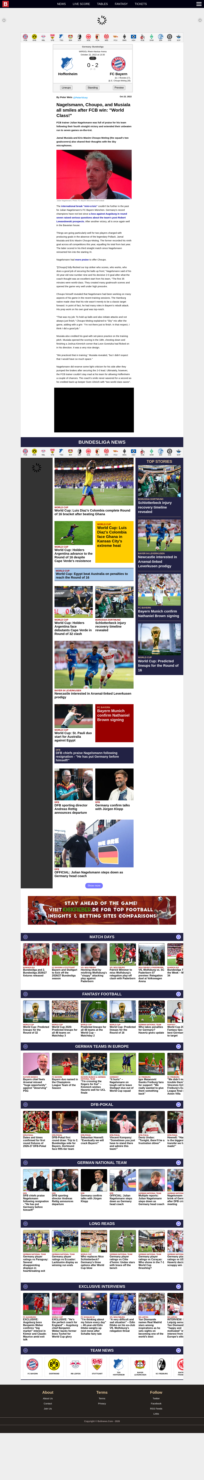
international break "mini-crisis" (79, 253)
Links (156, 1460)
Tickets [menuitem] (141, 4)
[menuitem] (28, 4)
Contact (48, 1450)
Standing (93, 134)
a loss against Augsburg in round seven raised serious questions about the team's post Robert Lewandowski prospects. (91, 264)
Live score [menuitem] (81, 4)
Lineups (66, 134)
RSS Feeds (156, 1455)
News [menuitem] (61, 4)
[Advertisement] (102, 54)
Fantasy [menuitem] (121, 4)
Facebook (156, 1450)
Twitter (156, 1445)
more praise (82, 306)
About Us (48, 1445)
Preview (119, 134)
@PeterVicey (80, 144)
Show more (94, 932)
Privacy (102, 1450)
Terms (102, 1445)
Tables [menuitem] (102, 4)
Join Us (48, 1455)
